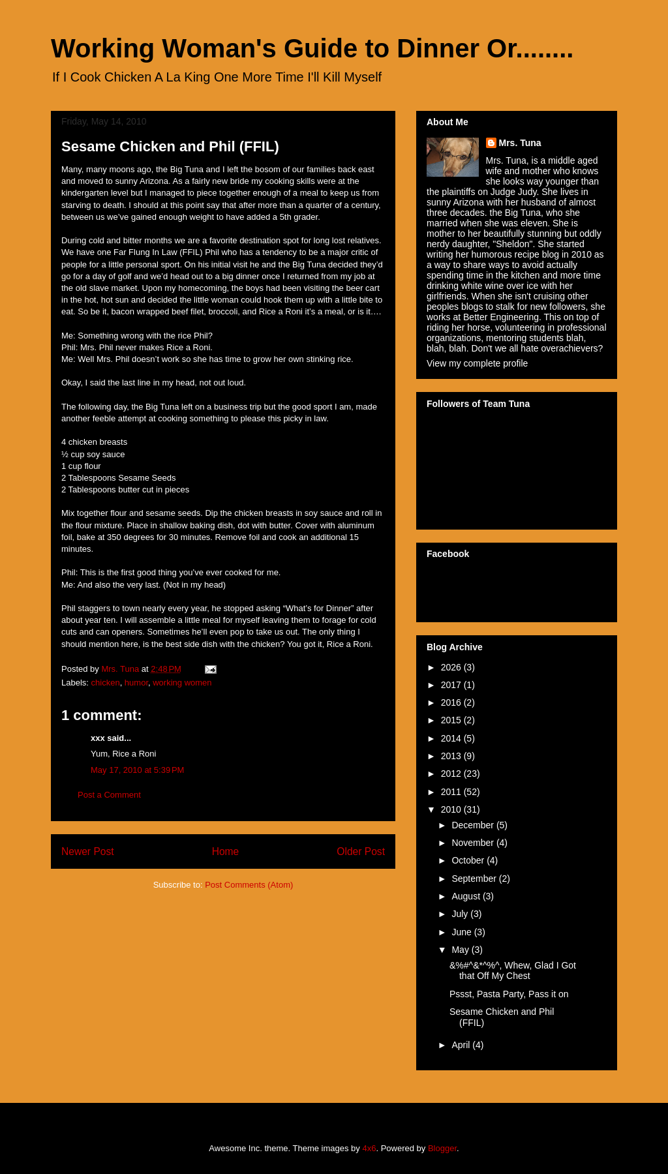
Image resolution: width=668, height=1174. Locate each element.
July (460, 914)
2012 (452, 773)
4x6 (369, 1148)
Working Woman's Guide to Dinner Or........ (312, 48)
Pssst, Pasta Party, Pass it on (509, 994)
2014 (452, 738)
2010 (452, 809)
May (461, 949)
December (473, 825)
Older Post (361, 851)
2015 (452, 720)
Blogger (442, 1148)
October (469, 860)
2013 (452, 756)
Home (225, 851)
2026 (452, 667)
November (473, 842)
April (461, 1045)
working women (182, 682)
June (462, 932)
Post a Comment (109, 795)
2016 (452, 702)
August (466, 896)
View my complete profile (477, 363)
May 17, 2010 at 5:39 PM (137, 770)
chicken (105, 682)
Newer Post (87, 851)
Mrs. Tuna (520, 143)
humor (136, 682)
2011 (452, 792)
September (474, 878)
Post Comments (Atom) (249, 885)
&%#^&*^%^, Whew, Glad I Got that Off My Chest (512, 971)
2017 (452, 685)
